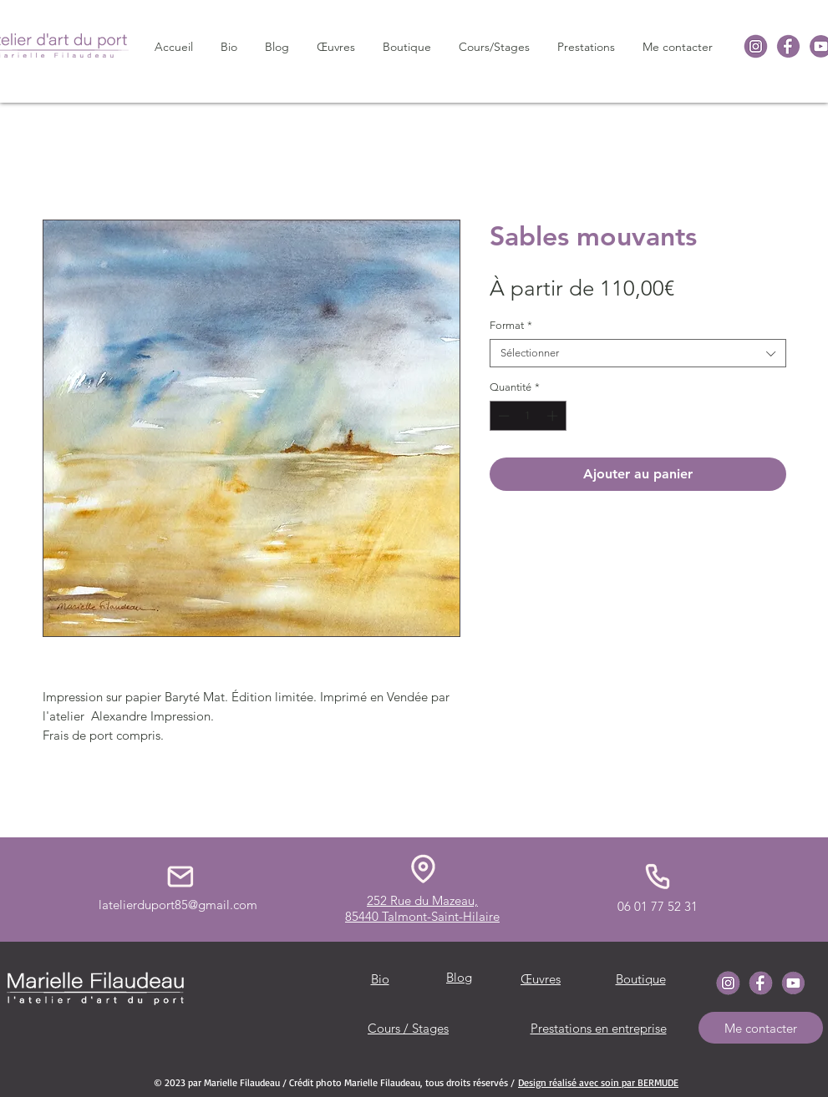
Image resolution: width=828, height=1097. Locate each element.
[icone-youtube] (793, 983)
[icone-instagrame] (756, 46)
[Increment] (554, 416)
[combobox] (638, 353)
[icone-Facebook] (788, 46)
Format (511, 325)
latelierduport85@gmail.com (178, 904)
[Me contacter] (760, 1028)
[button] (336, 47)
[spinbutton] (527, 416)
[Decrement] (502, 416)
